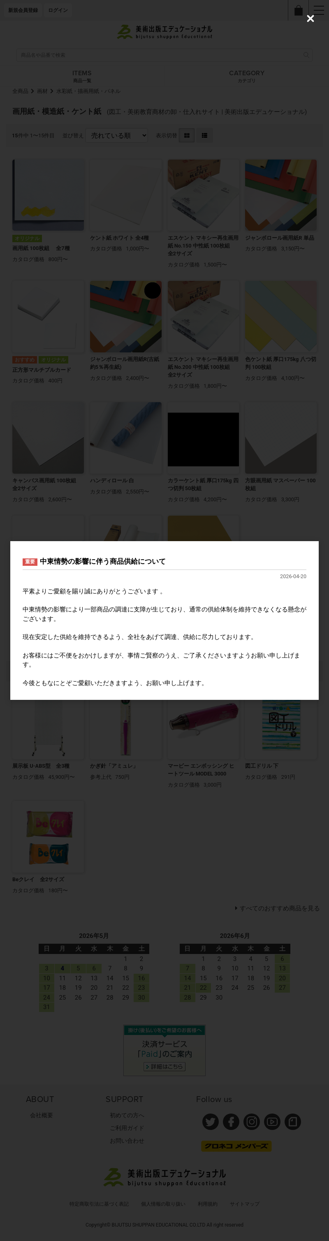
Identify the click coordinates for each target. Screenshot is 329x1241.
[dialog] (164, 621)
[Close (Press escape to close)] (310, 18)
